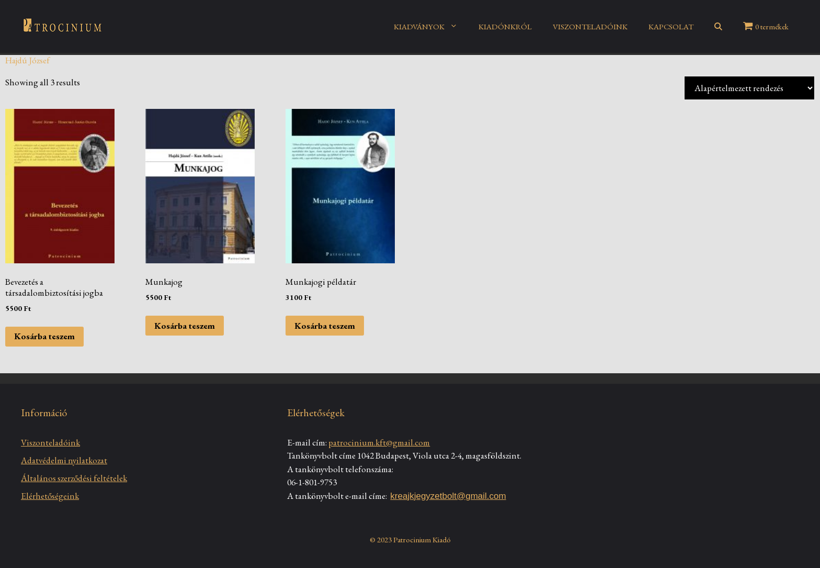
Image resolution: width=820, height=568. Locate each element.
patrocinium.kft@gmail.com (379, 442)
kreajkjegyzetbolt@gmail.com (448, 496)
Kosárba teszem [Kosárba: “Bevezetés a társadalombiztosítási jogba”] (44, 336)
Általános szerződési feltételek (74, 478)
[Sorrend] (749, 88)
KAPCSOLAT (670, 26)
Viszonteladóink (50, 442)
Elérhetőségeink (50, 496)
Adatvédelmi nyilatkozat (64, 460)
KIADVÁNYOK (431, 26)
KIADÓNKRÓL (505, 26)
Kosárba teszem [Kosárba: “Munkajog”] (184, 325)
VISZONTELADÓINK (590, 26)
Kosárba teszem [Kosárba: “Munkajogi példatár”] (324, 325)
